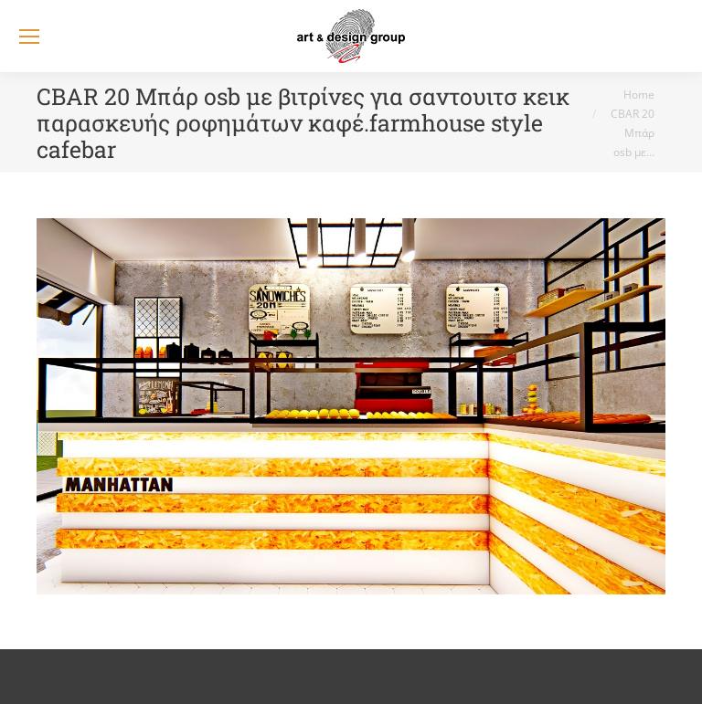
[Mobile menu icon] (29, 36)
